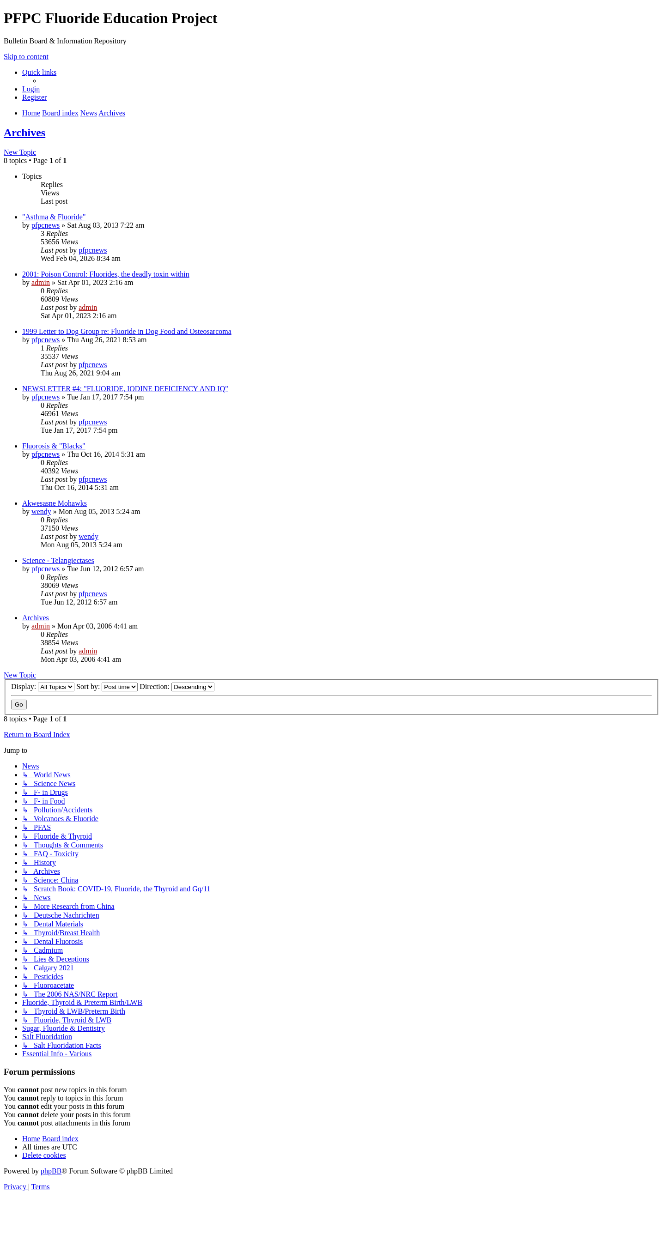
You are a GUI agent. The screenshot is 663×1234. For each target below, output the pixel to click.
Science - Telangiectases (58, 560)
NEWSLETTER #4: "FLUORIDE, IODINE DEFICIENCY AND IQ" (125, 389)
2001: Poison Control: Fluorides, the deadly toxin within (105, 274)
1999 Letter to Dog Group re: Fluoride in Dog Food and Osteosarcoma (126, 331)
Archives (24, 133)
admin (40, 282)
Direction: (177, 686)
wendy (41, 511)
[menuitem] (31, 89)
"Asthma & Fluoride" (54, 217)
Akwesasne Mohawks (54, 503)
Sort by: (107, 686)
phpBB (51, 1171)
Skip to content (26, 56)
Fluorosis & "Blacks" (53, 446)
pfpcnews (45, 225)
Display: (42, 686)
